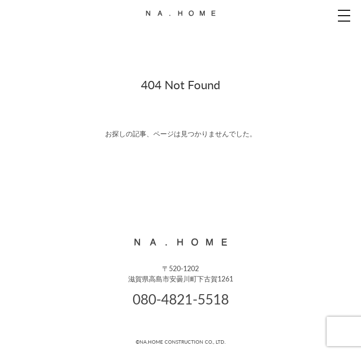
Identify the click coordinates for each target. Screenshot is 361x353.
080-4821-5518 (181, 298)
